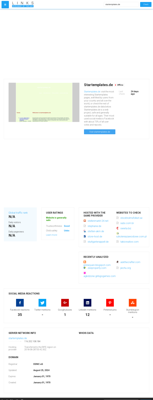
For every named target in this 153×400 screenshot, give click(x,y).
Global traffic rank (18, 212)
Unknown (68, 230)
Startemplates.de (92, 91)
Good (67, 226)
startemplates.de (18, 338)
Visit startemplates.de (99, 132)
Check (145, 4)
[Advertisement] (32, 44)
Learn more (51, 235)
